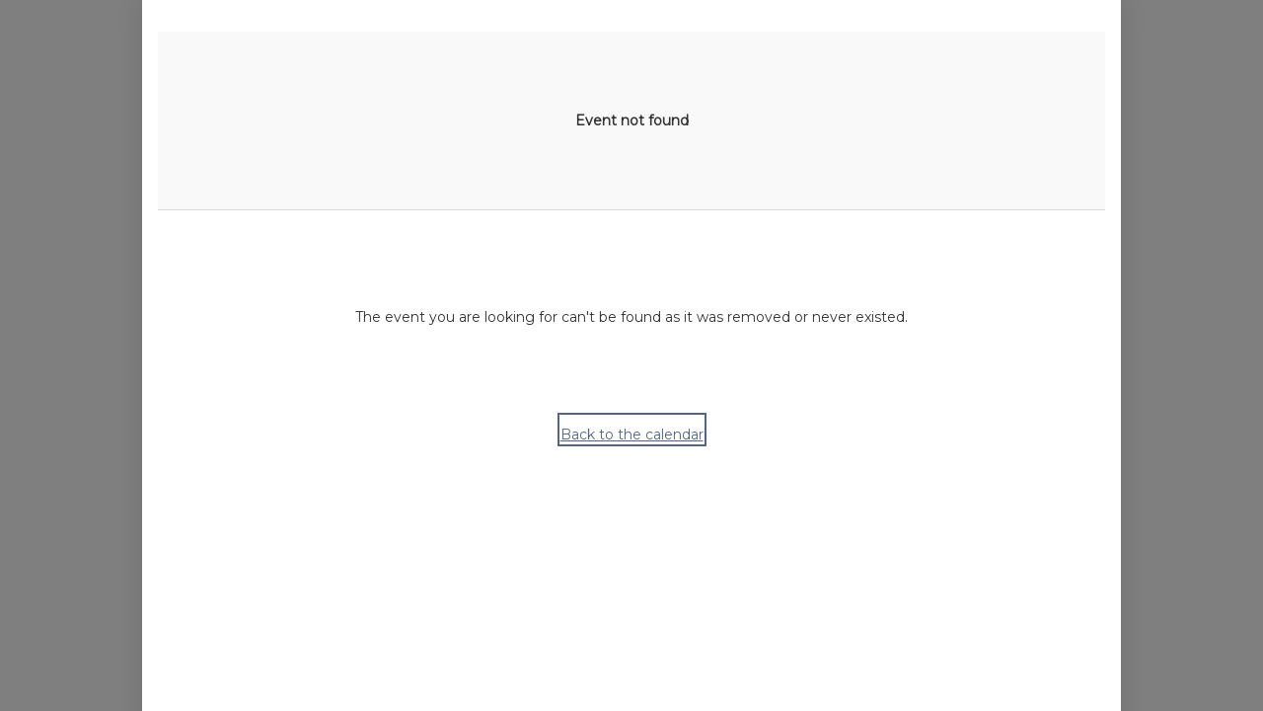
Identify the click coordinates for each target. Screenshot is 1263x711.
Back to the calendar (632, 434)
